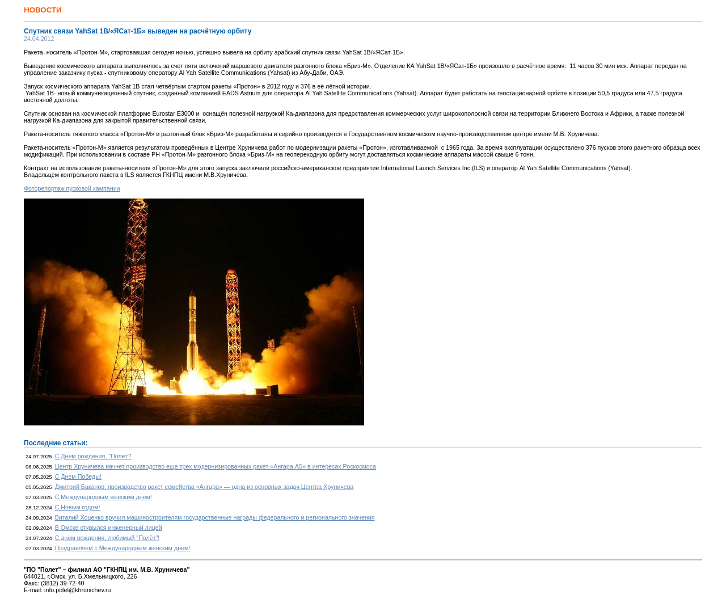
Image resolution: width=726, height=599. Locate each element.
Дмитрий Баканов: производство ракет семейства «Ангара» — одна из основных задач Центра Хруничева (204, 486)
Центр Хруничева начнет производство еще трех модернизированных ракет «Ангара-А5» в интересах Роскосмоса (215, 466)
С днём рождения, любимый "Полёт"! (107, 537)
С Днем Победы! (78, 476)
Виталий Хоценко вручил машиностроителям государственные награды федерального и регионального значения (215, 517)
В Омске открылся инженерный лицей (108, 527)
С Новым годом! (77, 507)
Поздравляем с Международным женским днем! (123, 548)
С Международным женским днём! (103, 496)
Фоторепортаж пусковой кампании (72, 188)
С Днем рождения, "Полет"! (93, 456)
